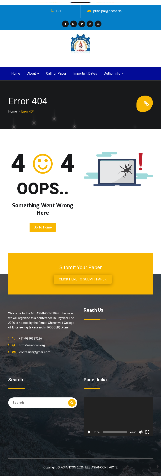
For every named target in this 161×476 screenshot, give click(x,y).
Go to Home (43, 227)
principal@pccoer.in (107, 11)
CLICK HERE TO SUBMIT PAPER (82, 279)
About (31, 73)
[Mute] (141, 432)
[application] (118, 416)
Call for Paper (56, 73)
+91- (59, 11)
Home (15, 73)
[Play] (89, 432)
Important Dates (85, 73)
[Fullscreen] (147, 432)
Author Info (112, 73)
